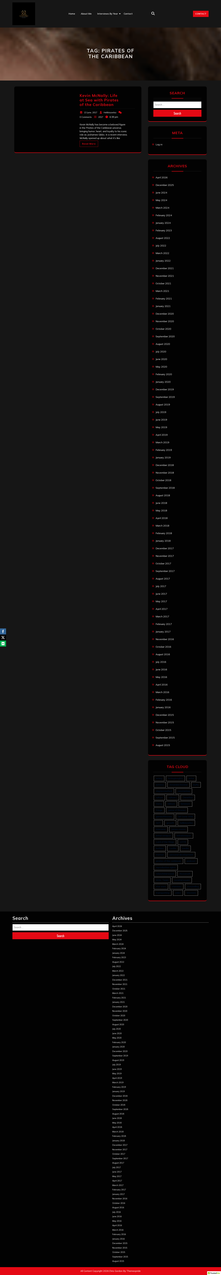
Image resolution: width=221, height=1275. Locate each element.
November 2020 (165, 321)
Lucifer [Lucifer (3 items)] (172, 848)
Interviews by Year (107, 13)
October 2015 (163, 730)
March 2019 (162, 442)
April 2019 (162, 434)
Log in (159, 144)
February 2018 (164, 533)
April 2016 (162, 684)
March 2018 (162, 525)
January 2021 (163, 306)
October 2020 (163, 328)
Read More (89, 143)
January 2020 (163, 381)
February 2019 (164, 449)
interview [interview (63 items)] (161, 829)
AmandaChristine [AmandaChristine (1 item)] (179, 784)
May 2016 (161, 677)
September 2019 (165, 396)
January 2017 (163, 631)
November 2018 (165, 472)
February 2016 (164, 699)
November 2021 (165, 275)
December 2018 (165, 465)
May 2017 (161, 601)
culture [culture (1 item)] (159, 797)
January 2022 (163, 260)
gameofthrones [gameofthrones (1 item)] (164, 816)
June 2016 (161, 669)
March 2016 (162, 692)
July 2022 (161, 245)
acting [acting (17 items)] (159, 778)
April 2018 (162, 518)
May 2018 (161, 510)
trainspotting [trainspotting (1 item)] (162, 892)
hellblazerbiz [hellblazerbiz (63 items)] (186, 822)
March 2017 (162, 616)
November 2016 (165, 639)
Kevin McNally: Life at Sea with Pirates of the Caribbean (99, 100)
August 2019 (163, 404)
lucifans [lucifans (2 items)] (160, 848)
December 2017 (165, 548)
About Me (86, 13)
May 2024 (161, 200)
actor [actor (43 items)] (191, 778)
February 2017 (164, 624)
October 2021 (163, 283)
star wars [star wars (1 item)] (161, 886)
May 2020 (161, 366)
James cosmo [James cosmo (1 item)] (178, 829)
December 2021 (165, 268)
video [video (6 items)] (178, 892)
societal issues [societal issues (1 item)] (182, 880)
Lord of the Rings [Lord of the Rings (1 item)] (165, 842)
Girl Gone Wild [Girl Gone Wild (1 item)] (185, 816)
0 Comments (86, 117)
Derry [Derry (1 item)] (159, 803)
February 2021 (164, 298)
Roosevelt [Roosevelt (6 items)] (185, 873)
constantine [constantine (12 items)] (184, 791)
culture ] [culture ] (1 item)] (173, 797)
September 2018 (165, 487)
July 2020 (161, 351)
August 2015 (163, 745)
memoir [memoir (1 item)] (160, 854)
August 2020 (163, 343)
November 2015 (165, 722)
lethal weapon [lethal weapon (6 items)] (163, 835)
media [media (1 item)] (185, 848)
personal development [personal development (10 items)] (181, 854)
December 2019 (165, 389)
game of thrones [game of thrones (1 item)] (177, 810)
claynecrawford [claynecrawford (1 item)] (164, 791)
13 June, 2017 (90, 112)
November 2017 (165, 555)
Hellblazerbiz (110, 112)
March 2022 (162, 253)
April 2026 (162, 177)
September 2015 (165, 737)
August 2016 (163, 654)
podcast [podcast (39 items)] (191, 861)
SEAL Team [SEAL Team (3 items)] (162, 880)
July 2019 (161, 412)
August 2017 (163, 578)
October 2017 (163, 563)
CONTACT (200, 13)
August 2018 (163, 495)
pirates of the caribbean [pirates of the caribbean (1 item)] (168, 861)
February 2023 (164, 230)
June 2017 (161, 593)
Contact (128, 13)
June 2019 (161, 419)
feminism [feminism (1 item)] (185, 803)
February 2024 (164, 215)
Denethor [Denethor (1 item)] (188, 797)
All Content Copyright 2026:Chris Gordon (101, 1271)
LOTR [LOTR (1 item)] (183, 842)
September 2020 (165, 336)
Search (177, 113)
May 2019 (161, 427)
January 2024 (163, 222)
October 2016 (163, 646)
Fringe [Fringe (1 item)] (159, 810)
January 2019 (163, 457)
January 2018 (163, 540)
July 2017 (161, 586)
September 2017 (165, 571)
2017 (100, 117)
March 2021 (162, 290)
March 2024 (162, 207)
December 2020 (165, 313)
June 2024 (161, 192)
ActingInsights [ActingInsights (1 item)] (175, 778)
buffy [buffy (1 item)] (196, 784)
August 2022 (163, 237)
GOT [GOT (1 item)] (158, 822)
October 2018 (163, 480)
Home (72, 13)
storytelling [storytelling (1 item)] (193, 886)
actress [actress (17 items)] (160, 784)
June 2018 (161, 502)
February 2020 (164, 374)
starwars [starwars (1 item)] (176, 886)
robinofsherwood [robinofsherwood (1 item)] (165, 873)
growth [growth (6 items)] (170, 822)
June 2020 (161, 359)
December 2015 (165, 714)
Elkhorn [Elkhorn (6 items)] (171, 803)
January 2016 (163, 707)
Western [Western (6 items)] (191, 892)
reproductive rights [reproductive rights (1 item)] (166, 867)
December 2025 (165, 185)
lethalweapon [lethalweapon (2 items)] (184, 835)
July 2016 (161, 661)
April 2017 (162, 608)
